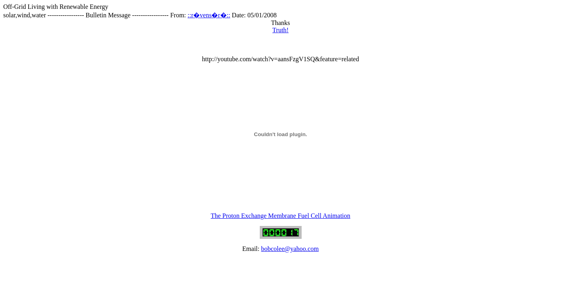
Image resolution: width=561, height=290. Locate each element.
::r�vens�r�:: (209, 15)
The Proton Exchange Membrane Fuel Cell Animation (280, 215)
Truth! (280, 30)
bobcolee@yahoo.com (290, 248)
